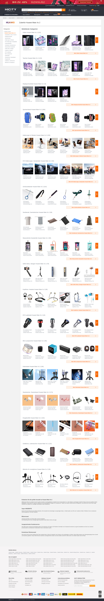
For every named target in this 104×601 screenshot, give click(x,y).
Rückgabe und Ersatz (45, 583)
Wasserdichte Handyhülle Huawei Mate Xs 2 (35, 238)
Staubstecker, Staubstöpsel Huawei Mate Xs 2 (36, 392)
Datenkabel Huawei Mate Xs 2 (31, 366)
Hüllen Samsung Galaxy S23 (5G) (32, 561)
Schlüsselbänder (8, 43)
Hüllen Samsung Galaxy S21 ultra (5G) (68, 566)
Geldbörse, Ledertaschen (10, 60)
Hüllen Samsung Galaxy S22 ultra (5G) (68, 558)
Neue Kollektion (26, 14)
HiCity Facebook (12, 585)
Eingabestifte (7, 59)
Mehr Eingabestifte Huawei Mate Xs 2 (84, 438)
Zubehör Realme (53, 552)
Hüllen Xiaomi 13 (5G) (13, 566)
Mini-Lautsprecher (8, 53)
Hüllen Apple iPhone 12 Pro (48, 566)
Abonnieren (92, 585)
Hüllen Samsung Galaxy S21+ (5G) (85, 564)
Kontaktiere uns (28, 585)
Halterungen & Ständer (9, 39)
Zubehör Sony (40, 552)
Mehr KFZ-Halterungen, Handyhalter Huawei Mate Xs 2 (82, 181)
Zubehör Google (17, 553)
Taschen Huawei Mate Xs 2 (30, 58)
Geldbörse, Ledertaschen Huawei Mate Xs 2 (35, 443)
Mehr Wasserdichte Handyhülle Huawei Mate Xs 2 (83, 258)
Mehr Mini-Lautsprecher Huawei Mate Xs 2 (83, 361)
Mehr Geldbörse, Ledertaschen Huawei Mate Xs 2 (83, 464)
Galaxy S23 (46, 12)
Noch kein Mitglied (61, 581)
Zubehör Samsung (18, 552)
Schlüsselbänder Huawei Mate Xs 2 (33, 186)
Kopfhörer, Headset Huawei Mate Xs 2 (34, 289)
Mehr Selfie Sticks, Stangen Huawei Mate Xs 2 (83, 284)
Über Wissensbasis (28, 581)
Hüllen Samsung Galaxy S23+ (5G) (33, 560)
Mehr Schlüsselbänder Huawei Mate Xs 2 (84, 207)
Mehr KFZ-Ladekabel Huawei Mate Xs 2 (84, 335)
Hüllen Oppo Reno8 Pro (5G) (31, 563)
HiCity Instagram (12, 586)
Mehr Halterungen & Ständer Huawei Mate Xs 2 (83, 156)
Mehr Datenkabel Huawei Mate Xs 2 (84, 387)
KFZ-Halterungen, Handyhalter (11, 41)
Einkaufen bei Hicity (12, 583)
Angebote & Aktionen (66, 14)
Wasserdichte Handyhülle (10, 46)
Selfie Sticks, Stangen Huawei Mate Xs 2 (34, 263)
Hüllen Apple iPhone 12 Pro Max (49, 564)
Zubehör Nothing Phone (74, 552)
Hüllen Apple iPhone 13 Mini (83, 561)
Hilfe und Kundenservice (13, 581)
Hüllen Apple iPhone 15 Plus (14, 561)
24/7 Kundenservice (51, 5)
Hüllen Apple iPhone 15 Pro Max (15, 558)
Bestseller (47, 14)
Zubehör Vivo (66, 552)
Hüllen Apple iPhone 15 (13, 563)
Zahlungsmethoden (45, 579)
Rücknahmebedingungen (62, 579)
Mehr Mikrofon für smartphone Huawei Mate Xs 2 (83, 490)
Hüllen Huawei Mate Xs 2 (30, 32)
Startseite (5, 17)
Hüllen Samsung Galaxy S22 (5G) (67, 561)
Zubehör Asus (82, 552)
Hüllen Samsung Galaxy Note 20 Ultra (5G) (69, 563)
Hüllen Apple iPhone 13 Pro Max (84, 558)
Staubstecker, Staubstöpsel (10, 57)
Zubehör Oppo (46, 552)
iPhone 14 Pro (31, 12)
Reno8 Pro (57, 12)
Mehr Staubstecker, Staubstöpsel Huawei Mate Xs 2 (82, 413)
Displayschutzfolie (8, 36)
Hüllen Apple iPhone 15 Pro (14, 560)
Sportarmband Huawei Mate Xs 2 (32, 109)
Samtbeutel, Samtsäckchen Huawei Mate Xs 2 (36, 212)
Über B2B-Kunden (60, 5)
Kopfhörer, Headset (8, 50)
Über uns (10, 579)
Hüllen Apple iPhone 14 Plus (48, 561)
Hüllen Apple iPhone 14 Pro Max (49, 558)
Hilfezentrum (27, 583)
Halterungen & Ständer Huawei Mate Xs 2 (35, 135)
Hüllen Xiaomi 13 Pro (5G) (14, 564)
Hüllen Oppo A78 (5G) (30, 566)
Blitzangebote (37, 14)
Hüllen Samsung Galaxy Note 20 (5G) (68, 564)
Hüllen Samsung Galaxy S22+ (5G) (67, 560)
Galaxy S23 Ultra (38, 12)
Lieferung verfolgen (28, 579)
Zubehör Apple (11, 552)
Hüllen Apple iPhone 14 (47, 563)
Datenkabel (7, 55)
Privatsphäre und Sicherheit (63, 583)
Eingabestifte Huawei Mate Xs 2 (32, 418)
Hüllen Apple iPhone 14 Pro (48, 560)
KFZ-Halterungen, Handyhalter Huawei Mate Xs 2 (37, 161)
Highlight (55, 14)
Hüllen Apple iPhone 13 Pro (83, 560)
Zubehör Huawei (20, 17)
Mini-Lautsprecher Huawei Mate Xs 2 (33, 341)
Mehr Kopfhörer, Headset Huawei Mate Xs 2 (83, 310)
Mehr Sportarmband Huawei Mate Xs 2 (84, 130)
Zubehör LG (88, 552)
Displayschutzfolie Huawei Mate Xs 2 (33, 84)
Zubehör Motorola (24, 553)
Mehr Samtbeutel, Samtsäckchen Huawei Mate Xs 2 (82, 233)
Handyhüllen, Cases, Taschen (11, 34)
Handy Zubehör (12, 17)
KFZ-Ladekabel (8, 52)
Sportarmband (8, 38)
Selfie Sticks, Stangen (9, 48)
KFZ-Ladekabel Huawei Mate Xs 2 (33, 315)
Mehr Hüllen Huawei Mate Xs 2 (85, 53)
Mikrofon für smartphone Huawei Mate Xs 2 (35, 469)
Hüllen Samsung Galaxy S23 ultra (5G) (33, 558)
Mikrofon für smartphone (9, 62)
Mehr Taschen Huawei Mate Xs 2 (85, 78)
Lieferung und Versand (45, 581)
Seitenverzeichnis (61, 585)
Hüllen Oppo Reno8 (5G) (31, 564)
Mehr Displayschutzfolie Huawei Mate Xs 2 (83, 104)
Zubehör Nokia (60, 552)
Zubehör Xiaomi (33, 552)
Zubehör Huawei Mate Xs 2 (10, 33)
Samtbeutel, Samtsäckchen (10, 45)
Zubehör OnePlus (31, 553)
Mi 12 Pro (52, 12)
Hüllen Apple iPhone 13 (82, 563)
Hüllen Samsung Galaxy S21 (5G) (84, 566)
